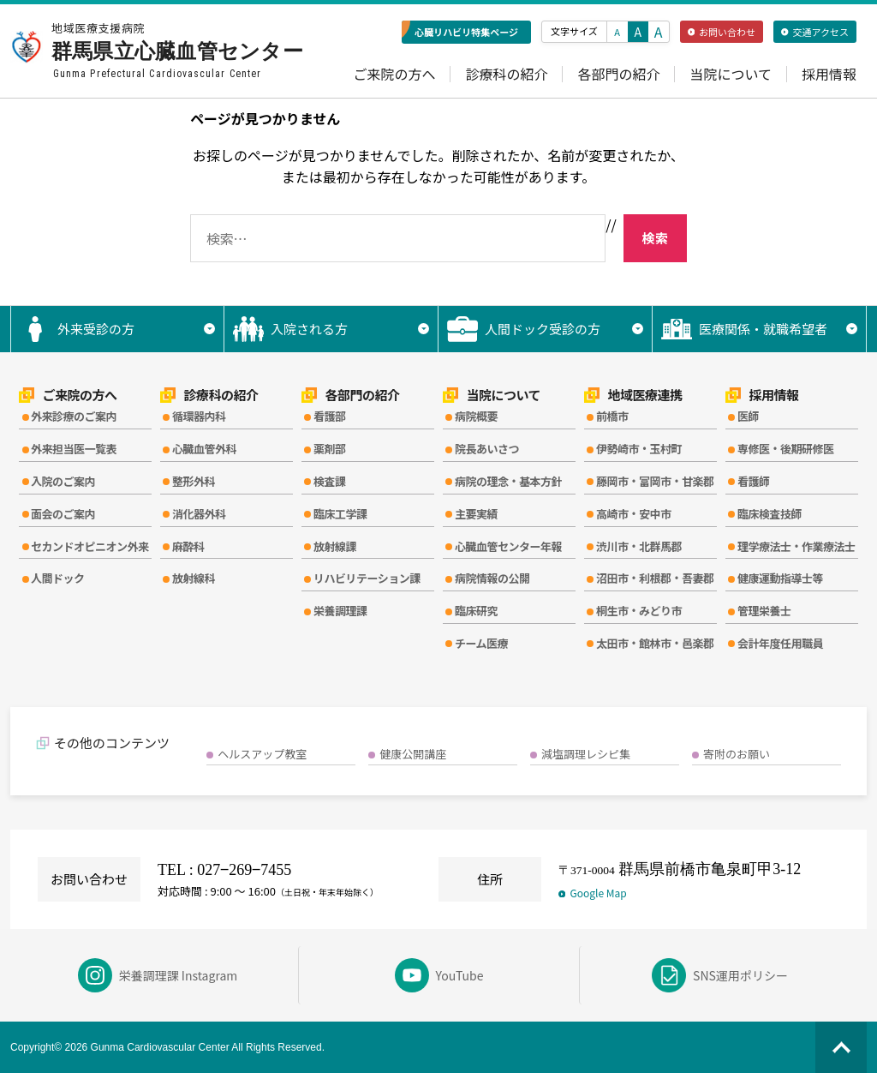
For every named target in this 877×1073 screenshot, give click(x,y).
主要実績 (476, 514)
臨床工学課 (340, 514)
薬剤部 (329, 449)
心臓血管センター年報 (508, 546)
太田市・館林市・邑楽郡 (655, 643)
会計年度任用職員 (780, 643)
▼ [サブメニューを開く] (209, 328)
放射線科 (193, 578)
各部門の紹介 (618, 74)
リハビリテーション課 (367, 578)
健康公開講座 (412, 754)
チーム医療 (481, 643)
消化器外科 (199, 514)
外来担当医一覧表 (73, 449)
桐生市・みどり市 (639, 610)
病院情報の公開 (492, 578)
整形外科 (193, 481)
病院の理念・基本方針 (508, 481)
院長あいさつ (487, 449)
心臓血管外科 (204, 449)
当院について (730, 74)
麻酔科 (188, 546)
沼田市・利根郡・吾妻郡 (655, 578)
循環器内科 (199, 416)
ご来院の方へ (394, 74)
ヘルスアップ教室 (262, 754)
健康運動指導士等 (780, 578)
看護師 (753, 481)
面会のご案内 (63, 514)
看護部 (329, 416)
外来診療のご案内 (73, 416)
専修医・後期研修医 (785, 449)
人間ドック (58, 578)
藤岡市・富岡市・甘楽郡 (655, 481)
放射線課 (334, 546)
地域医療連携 (633, 395)
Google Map (592, 892)
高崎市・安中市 (633, 514)
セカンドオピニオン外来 (90, 546)
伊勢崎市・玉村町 (639, 449)
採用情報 (829, 74)
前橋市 (612, 416)
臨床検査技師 (769, 514)
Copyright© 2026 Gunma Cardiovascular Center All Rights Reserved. (167, 1047)
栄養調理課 (340, 610)
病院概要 (476, 416)
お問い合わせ (721, 32)
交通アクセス (815, 32)
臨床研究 (476, 610)
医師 (748, 416)
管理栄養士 (764, 610)
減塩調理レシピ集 (585, 754)
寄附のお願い (736, 754)
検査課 (329, 481)
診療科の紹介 (506, 74)
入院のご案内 (63, 481)
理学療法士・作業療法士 (796, 546)
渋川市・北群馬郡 (639, 546)
